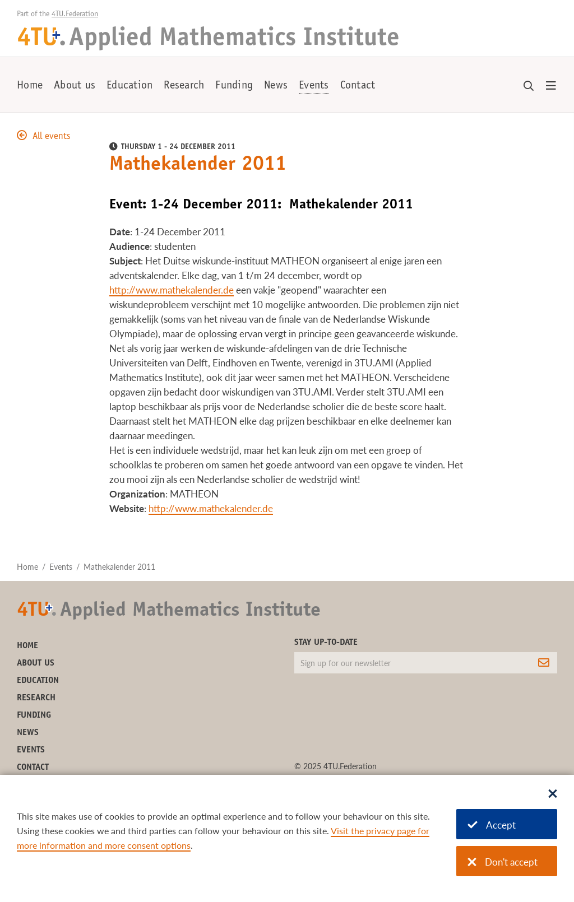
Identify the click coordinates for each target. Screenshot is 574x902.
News (276, 86)
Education (129, 86)
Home (30, 86)
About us (74, 86)
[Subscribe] (543, 662)
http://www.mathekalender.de (171, 290)
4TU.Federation (75, 14)
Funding (234, 86)
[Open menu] (551, 86)
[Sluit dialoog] (553, 794)
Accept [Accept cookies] (491, 825)
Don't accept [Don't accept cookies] (502, 862)
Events (314, 86)
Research (184, 86)
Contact (358, 86)
